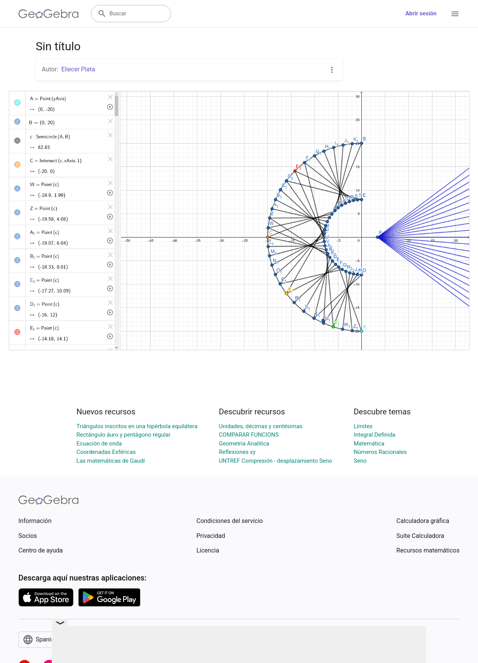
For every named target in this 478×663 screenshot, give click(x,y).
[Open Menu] (455, 13)
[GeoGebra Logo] (48, 13)
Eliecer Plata (78, 69)
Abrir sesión (421, 13)
